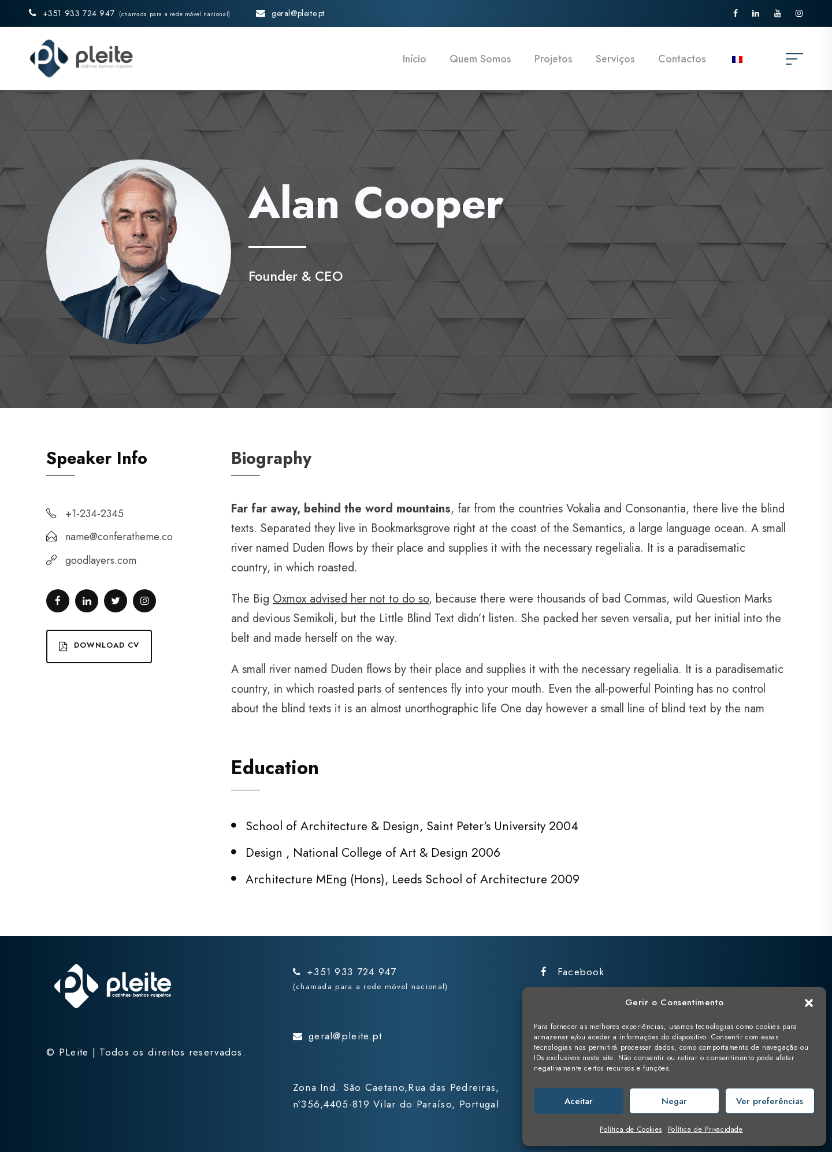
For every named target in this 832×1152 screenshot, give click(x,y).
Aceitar (578, 1101)
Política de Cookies (631, 1129)
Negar (674, 1101)
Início (414, 58)
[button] (809, 1003)
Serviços (615, 58)
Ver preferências (769, 1101)
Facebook (572, 972)
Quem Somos (480, 58)
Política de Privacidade (705, 1129)
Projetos (553, 58)
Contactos (682, 58)
